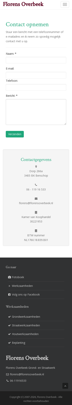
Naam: (11, 54)
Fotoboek (18, 277)
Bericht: (11, 96)
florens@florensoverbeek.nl (27, 374)
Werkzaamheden (22, 286)
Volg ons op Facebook (26, 294)
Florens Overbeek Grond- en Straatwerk (30, 368)
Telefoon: (12, 81)
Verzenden (14, 134)
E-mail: (10, 68)
